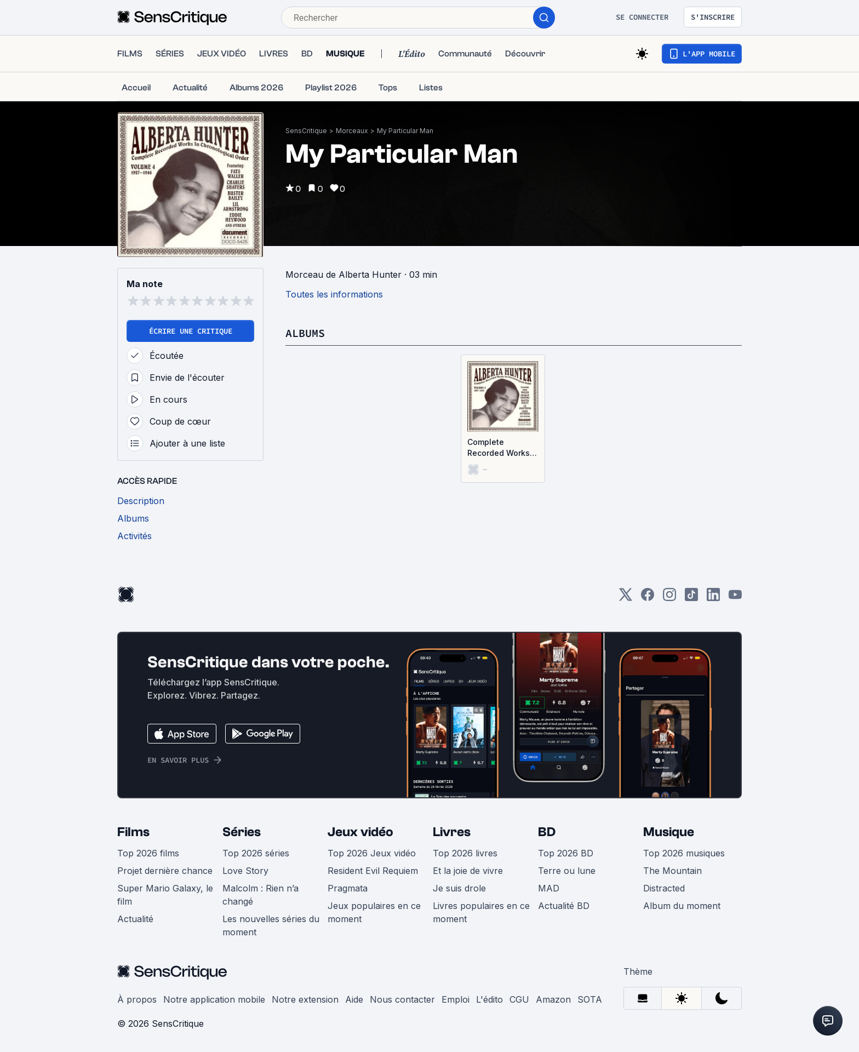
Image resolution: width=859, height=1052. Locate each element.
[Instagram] (669, 598)
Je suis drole (459, 888)
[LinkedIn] (713, 598)
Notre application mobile (214, 999)
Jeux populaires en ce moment (374, 912)
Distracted (664, 888)
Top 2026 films (148, 853)
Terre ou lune (566, 870)
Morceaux (352, 131)
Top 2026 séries (255, 853)
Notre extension (305, 999)
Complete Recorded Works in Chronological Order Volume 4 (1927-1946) (498, 448)
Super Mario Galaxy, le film (165, 895)
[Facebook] (647, 598)
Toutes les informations (334, 294)
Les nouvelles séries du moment (270, 925)
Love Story (245, 870)
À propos (137, 999)
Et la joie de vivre (468, 870)
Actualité (135, 918)
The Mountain (672, 870)
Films (133, 832)
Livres (452, 832)
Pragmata (348, 888)
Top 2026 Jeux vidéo (372, 853)
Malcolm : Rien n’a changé (260, 895)
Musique (668, 832)
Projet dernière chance (165, 870)
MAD (548, 888)
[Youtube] (735, 598)
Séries (241, 832)
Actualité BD (563, 905)
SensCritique (306, 131)
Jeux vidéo (360, 832)
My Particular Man (405, 131)
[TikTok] (691, 598)
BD (547, 832)
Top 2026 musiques (684, 853)
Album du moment (681, 905)
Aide (354, 999)
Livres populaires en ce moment (481, 912)
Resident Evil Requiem (373, 870)
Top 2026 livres (465, 853)
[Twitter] (625, 598)
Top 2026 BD (565, 853)
